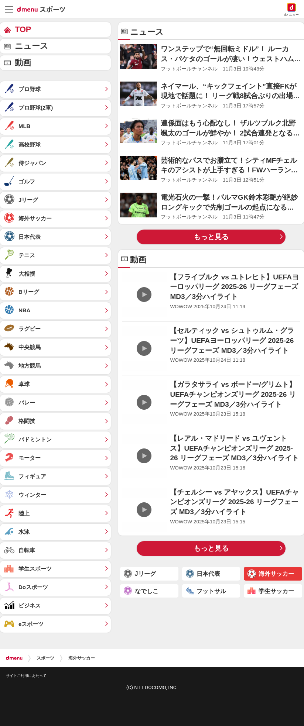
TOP (23, 29)
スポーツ (45, 658)
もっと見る (211, 237)
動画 (23, 62)
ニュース (31, 46)
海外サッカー (81, 658)
